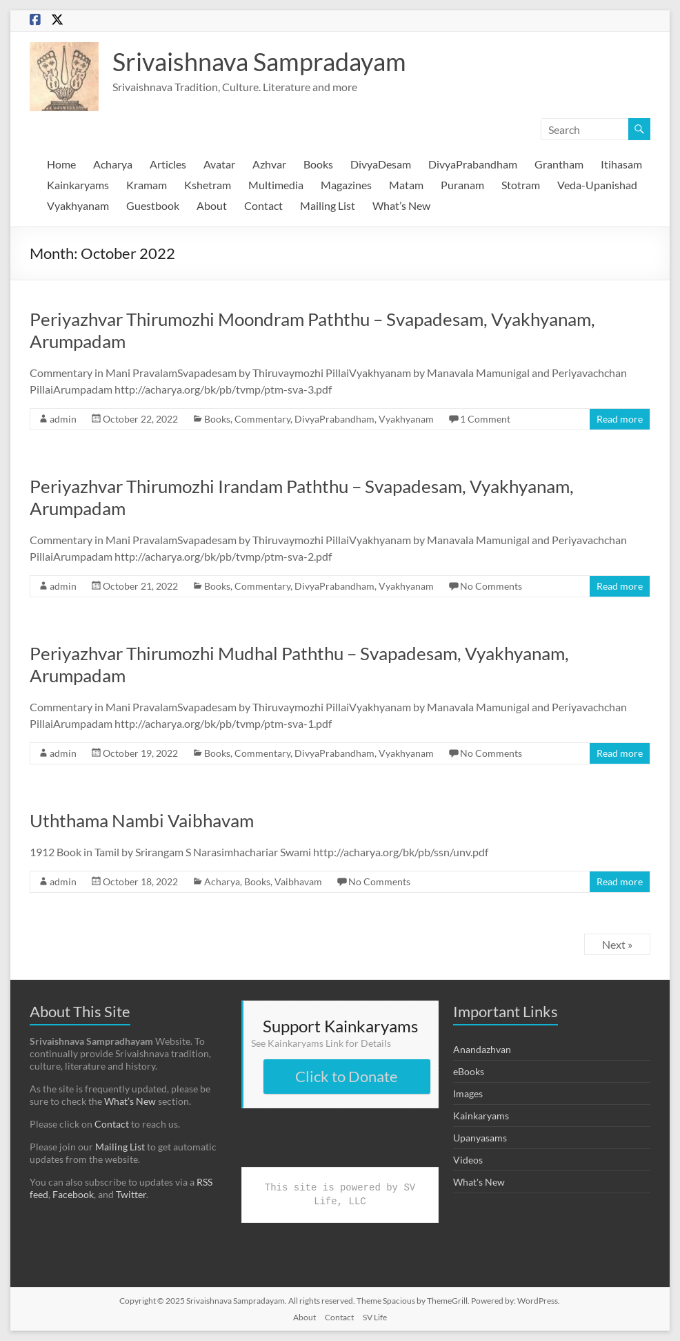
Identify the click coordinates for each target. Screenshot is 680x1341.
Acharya (112, 164)
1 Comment (485, 419)
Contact (263, 205)
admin (63, 419)
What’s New (401, 205)
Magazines (346, 184)
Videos (468, 1160)
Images (468, 1093)
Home (61, 164)
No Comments (491, 586)
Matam (406, 184)
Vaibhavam (298, 881)
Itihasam (621, 164)
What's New (479, 1182)
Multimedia (275, 184)
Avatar (219, 164)
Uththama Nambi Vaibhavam (142, 820)
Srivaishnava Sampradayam (259, 61)
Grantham (558, 164)
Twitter (131, 1194)
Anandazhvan (482, 1049)
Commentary (262, 419)
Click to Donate (346, 1076)
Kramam (146, 184)
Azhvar (269, 164)
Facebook (73, 1194)
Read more (620, 419)
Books (318, 164)
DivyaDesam (380, 164)
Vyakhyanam (78, 205)
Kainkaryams (78, 184)
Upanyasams (480, 1138)
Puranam (462, 184)
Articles (168, 164)
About (212, 205)
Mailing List (327, 205)
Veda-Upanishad (597, 184)
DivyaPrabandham (472, 164)
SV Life (375, 1317)
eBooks (468, 1071)
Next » (617, 944)
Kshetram (207, 184)
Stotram (520, 184)
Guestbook (152, 205)
